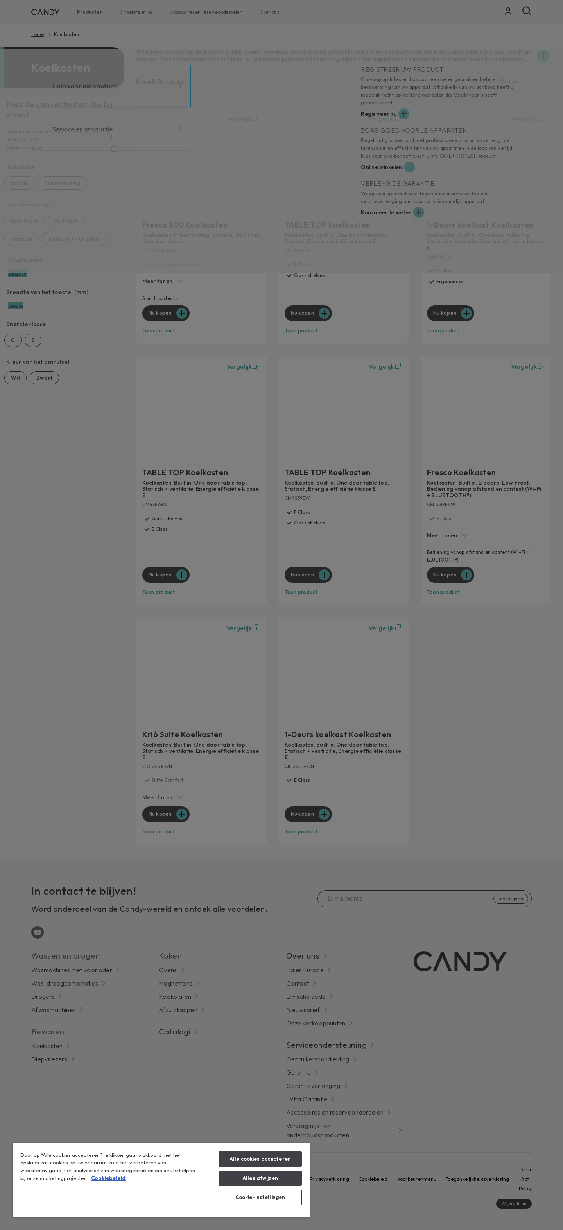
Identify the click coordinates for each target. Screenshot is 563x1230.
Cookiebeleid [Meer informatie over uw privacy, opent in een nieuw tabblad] (108, 1178)
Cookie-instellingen (260, 1197)
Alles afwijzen (260, 1178)
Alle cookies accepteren (260, 1159)
